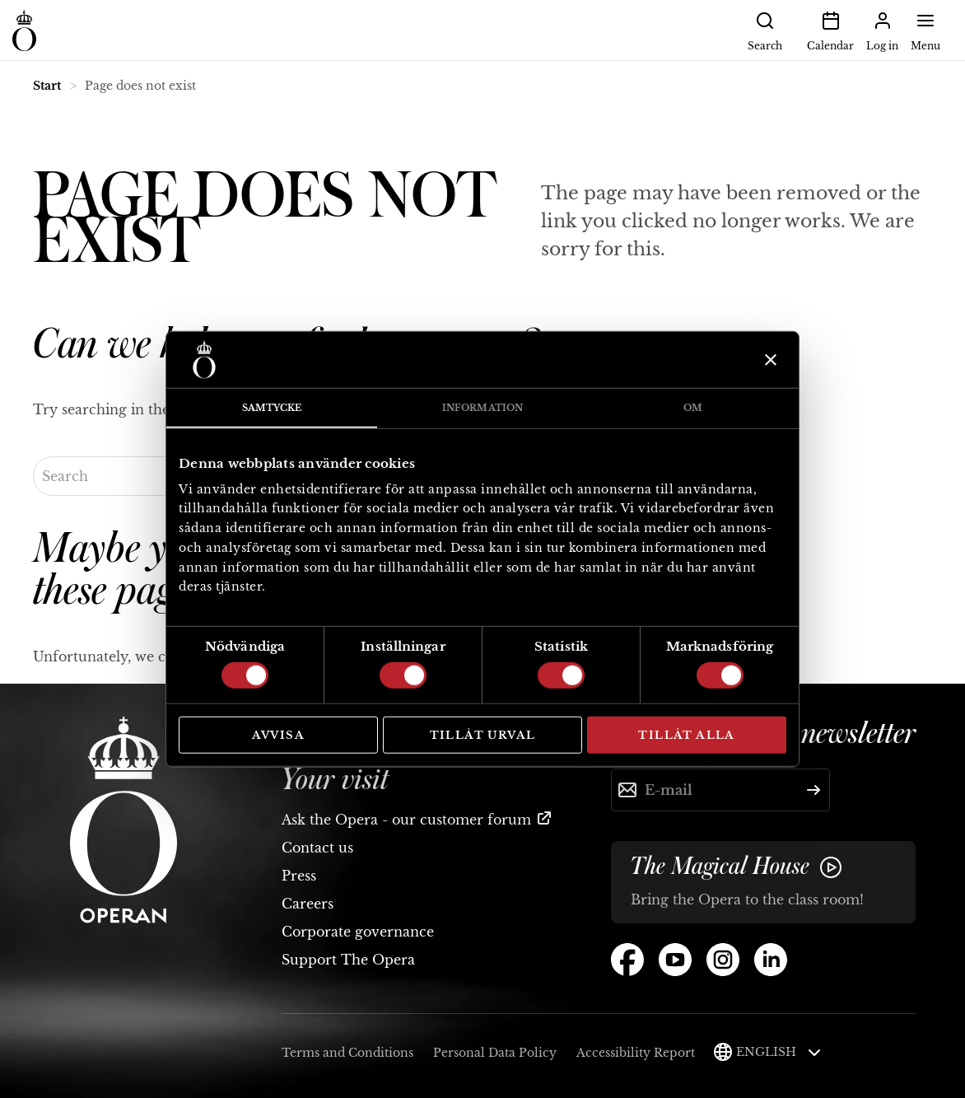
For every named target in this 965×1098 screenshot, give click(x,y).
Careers (307, 903)
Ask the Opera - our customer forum (406, 819)
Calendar (830, 29)
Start (47, 85)
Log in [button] (882, 29)
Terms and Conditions (347, 1052)
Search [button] (765, 29)
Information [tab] (482, 408)
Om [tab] (692, 408)
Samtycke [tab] (272, 408)
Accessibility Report (635, 1052)
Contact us (317, 847)
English (778, 1051)
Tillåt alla (686, 735)
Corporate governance (358, 931)
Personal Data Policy (495, 1052)
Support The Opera (348, 959)
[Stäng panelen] (769, 360)
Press (299, 875)
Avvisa (278, 735)
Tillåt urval (483, 735)
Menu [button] (925, 29)
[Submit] (813, 790)
